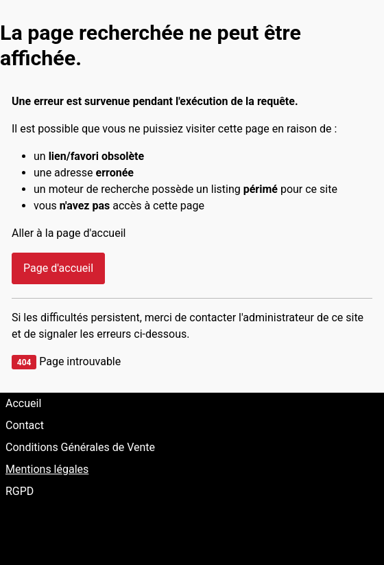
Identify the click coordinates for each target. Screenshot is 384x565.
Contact (24, 425)
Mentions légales (46, 469)
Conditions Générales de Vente (80, 447)
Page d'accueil (58, 268)
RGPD (19, 491)
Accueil (23, 403)
